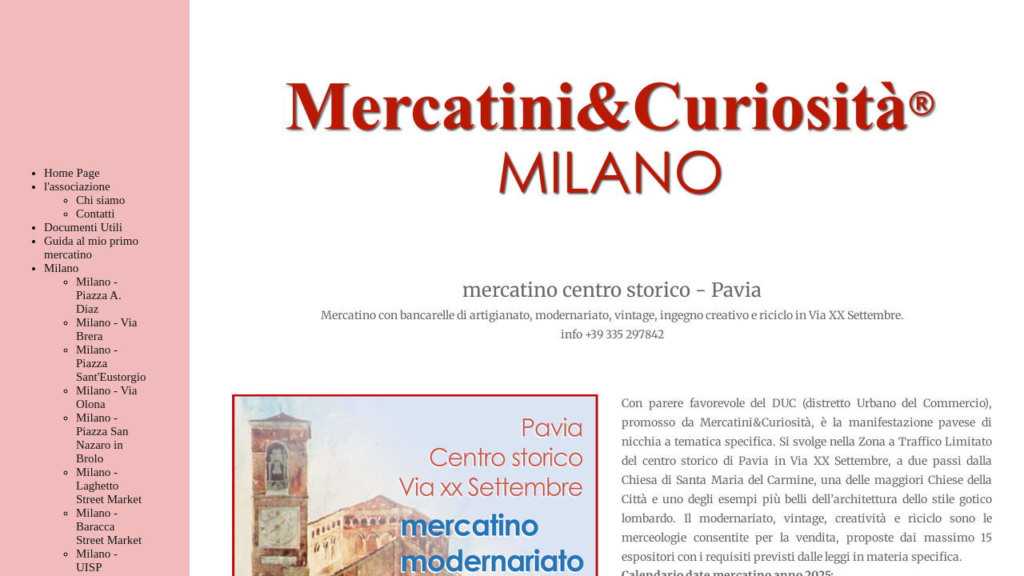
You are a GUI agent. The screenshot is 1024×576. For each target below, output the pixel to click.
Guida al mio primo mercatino (91, 247)
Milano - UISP (97, 560)
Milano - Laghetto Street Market (109, 486)
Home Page (72, 172)
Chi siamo (100, 200)
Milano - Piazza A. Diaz (99, 295)
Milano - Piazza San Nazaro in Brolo (102, 438)
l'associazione (77, 186)
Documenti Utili (83, 227)
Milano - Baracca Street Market (109, 526)
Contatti (95, 213)
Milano (61, 268)
